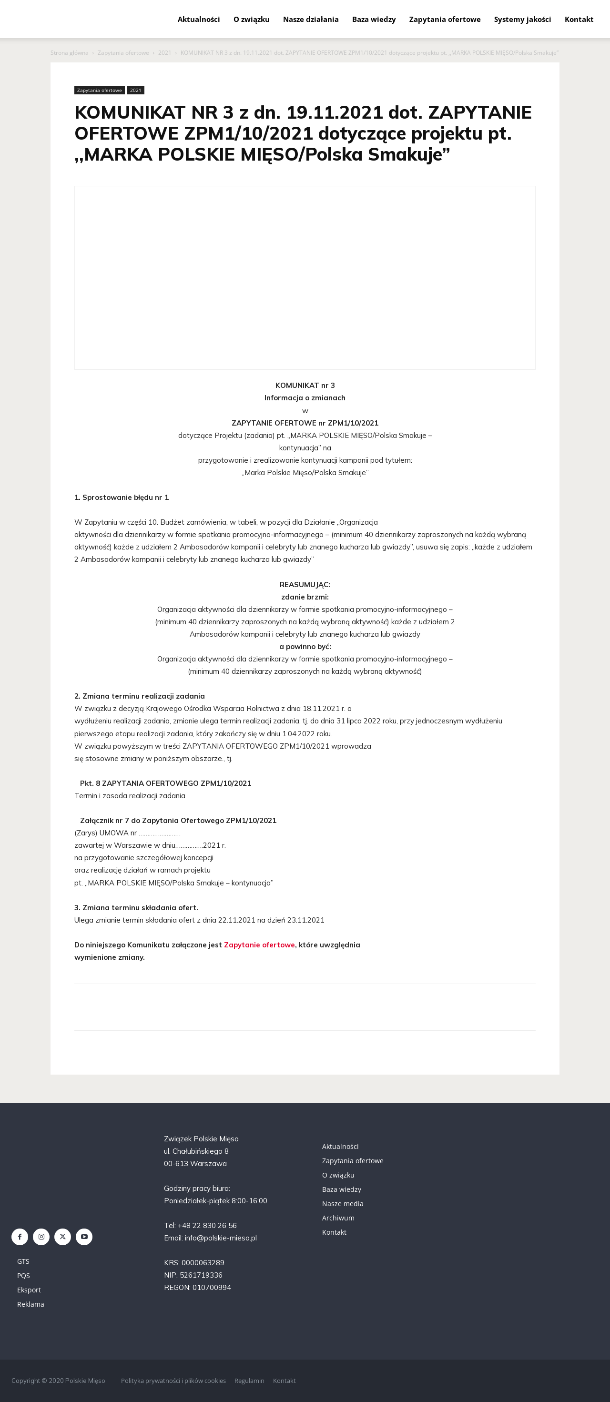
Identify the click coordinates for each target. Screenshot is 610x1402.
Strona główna (70, 53)
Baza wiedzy (374, 19)
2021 (165, 53)
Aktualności (199, 19)
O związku (252, 19)
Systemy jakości (522, 19)
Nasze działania (311, 19)
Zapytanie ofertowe (259, 944)
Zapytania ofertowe (445, 19)
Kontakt (579, 19)
